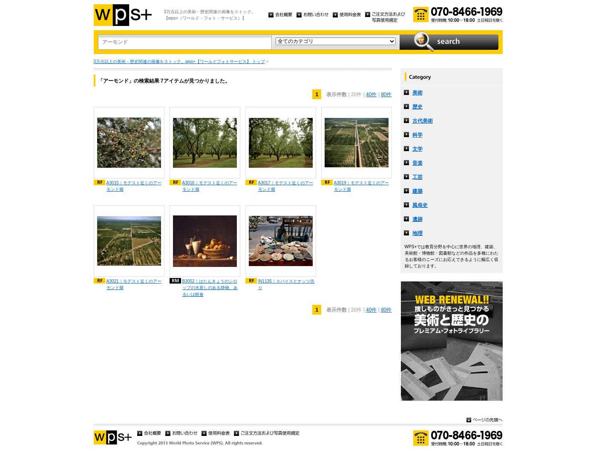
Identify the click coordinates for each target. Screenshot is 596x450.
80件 (386, 94)
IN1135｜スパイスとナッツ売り (286, 284)
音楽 (417, 163)
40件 (371, 94)
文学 (417, 149)
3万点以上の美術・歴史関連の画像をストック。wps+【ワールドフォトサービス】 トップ (179, 61)
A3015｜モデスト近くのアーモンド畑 (134, 186)
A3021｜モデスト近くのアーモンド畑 (134, 284)
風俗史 (420, 205)
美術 (417, 93)
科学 (417, 135)
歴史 (417, 107)
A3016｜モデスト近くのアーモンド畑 (209, 186)
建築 (417, 191)
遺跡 (417, 219)
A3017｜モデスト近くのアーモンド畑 (285, 186)
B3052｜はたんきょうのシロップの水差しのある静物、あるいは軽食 (210, 287)
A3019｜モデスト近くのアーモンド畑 (361, 186)
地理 (417, 233)
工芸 (417, 177)
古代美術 (422, 121)
